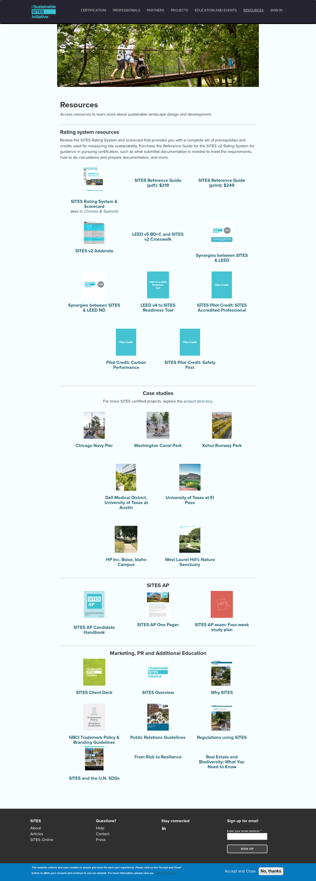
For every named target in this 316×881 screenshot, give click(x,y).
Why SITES (222, 692)
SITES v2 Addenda (94, 251)
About (35, 828)
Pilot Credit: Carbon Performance (126, 365)
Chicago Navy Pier (94, 445)
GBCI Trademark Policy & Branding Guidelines (94, 740)
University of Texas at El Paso (190, 500)
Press (101, 839)
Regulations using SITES (222, 737)
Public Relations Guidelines (158, 737)
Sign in (276, 10)
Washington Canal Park (158, 445)
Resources (253, 10)
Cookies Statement (165, 873)
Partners (155, 10)
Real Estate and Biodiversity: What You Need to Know (222, 762)
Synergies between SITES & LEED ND (94, 308)
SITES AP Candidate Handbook (94, 630)
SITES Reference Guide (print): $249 (221, 183)
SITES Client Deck (94, 692)
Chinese (91, 211)
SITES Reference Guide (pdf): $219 (157, 183)
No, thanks (271, 871)
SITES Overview (158, 692)
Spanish (110, 211)
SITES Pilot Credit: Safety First (189, 365)
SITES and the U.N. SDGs (94, 778)
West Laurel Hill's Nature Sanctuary (190, 562)
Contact (102, 833)
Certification (93, 10)
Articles (36, 833)
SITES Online (41, 839)
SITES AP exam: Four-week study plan (222, 627)
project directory (198, 401)
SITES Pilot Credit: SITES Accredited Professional (222, 308)
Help (100, 828)
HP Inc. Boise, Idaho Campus (126, 562)
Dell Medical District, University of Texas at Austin (126, 502)
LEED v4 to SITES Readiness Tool (158, 308)
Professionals (126, 10)
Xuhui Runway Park (222, 445)
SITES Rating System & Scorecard (94, 204)
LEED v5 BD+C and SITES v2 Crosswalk (158, 237)
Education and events (216, 10)
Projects (179, 10)
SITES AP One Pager (158, 625)
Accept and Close (240, 871)
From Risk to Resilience (158, 757)
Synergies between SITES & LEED (222, 258)
